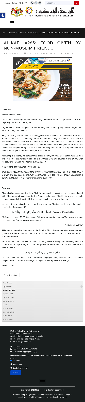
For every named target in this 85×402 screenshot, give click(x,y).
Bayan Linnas (7, 283)
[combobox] (60, 3)
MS (20, 3)
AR (26, 3)
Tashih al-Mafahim (9, 312)
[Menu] (12, 22)
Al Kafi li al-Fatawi (10, 275)
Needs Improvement (19, 368)
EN (23, 3)
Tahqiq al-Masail (8, 301)
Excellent (15, 361)
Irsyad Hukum (7, 286)
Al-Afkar (5, 305)
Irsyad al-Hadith (8, 294)
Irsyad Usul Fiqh (8, 297)
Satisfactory (16, 364)
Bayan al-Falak (8, 319)
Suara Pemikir (7, 316)
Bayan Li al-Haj (8, 308)
